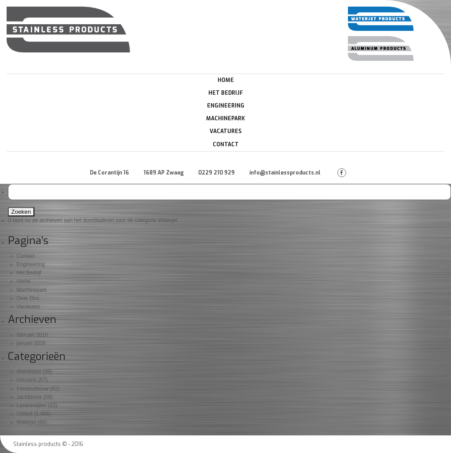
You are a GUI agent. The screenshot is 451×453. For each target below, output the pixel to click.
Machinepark (225, 118)
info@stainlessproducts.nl (285, 172)
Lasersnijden (32, 405)
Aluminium (29, 371)
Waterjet (26, 422)
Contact (226, 144)
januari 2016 (31, 343)
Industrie (27, 380)
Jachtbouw (29, 397)
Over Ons (28, 298)
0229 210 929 (216, 172)
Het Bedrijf (225, 93)
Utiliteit (25, 414)
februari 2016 (32, 335)
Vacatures (226, 131)
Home (226, 80)
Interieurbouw (33, 389)
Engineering (225, 105)
